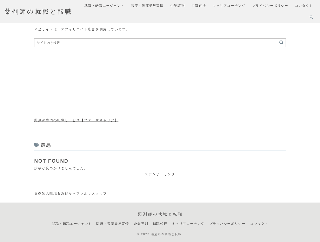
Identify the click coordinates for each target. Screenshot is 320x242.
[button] (281, 42)
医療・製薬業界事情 (112, 224)
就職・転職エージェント (72, 224)
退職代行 (160, 224)
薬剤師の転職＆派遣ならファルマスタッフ (70, 193)
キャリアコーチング (188, 224)
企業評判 (141, 224)
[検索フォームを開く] (311, 17)
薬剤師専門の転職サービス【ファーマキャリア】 (76, 120)
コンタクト (259, 224)
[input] (160, 42)
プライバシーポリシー (227, 224)
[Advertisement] (160, 83)
